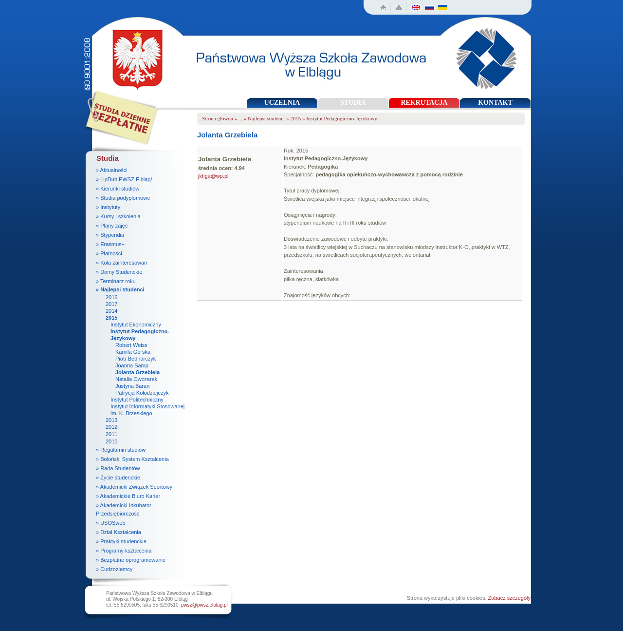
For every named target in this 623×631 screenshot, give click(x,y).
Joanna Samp (131, 365)
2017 (111, 304)
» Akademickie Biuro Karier (128, 496)
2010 (111, 441)
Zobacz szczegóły (509, 598)
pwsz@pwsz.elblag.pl (204, 605)
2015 (111, 318)
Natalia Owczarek (136, 379)
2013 (111, 420)
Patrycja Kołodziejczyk (141, 393)
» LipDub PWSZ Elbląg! (124, 179)
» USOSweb (111, 523)
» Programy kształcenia (123, 551)
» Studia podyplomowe (123, 198)
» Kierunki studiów (117, 188)
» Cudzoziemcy (114, 569)
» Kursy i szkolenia (118, 216)
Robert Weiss (131, 345)
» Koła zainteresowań (121, 263)
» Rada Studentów (118, 468)
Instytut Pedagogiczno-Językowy (341, 118)
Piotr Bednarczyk (135, 359)
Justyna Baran (132, 386)
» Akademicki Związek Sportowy (134, 487)
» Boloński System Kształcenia (132, 459)
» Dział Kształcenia (118, 532)
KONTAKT (495, 102)
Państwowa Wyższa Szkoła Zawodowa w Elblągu (134, 56)
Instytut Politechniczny (137, 399)
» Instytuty (108, 207)
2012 (111, 427)
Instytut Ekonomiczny (135, 324)
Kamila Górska (132, 352)
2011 (111, 434)
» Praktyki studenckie (121, 541)
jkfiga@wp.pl (213, 176)
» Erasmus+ (110, 244)
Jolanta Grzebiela (137, 372)
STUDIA (353, 102)
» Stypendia (110, 235)
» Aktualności (112, 170)
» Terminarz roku (116, 281)
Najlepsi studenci (266, 118)
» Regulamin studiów (121, 450)
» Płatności (109, 253)
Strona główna (217, 118)
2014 (111, 311)
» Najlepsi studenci (120, 289)
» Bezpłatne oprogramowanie (130, 560)
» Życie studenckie (118, 477)
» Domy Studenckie (119, 272)
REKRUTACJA (424, 102)
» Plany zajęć (112, 226)
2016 (111, 297)
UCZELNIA (282, 102)
